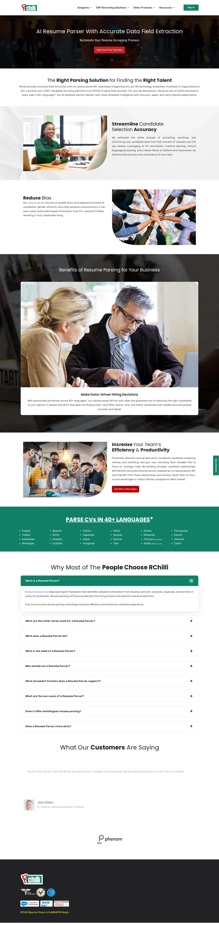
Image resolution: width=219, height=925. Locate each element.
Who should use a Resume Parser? (48, 666)
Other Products (142, 7)
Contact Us (215, 465)
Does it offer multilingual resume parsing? (53, 712)
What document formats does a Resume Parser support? (64, 681)
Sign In (191, 7)
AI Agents (83, 7)
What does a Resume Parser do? (47, 636)
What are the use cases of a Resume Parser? (55, 696)
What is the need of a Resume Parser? (51, 651)
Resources (165, 7)
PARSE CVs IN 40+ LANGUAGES (108, 519)
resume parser (36, 202)
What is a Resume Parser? (43, 581)
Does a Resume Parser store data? (49, 727)
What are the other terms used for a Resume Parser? (61, 621)
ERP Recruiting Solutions (111, 7)
